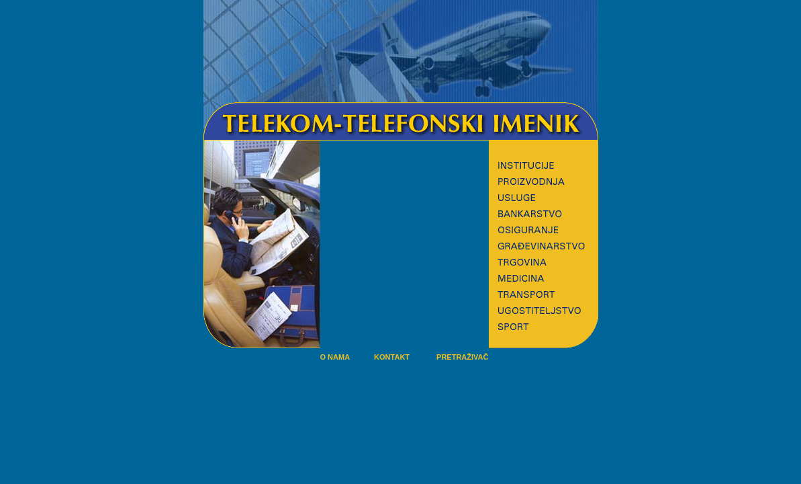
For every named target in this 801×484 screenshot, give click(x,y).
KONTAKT (392, 357)
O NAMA (335, 357)
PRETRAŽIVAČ (462, 357)
